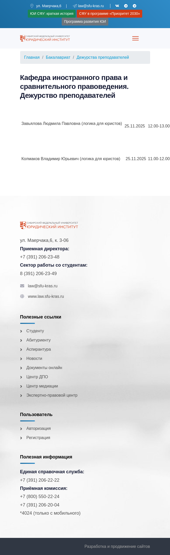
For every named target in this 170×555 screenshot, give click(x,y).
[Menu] (135, 38)
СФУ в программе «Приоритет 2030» (109, 13)
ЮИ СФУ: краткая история (51, 13)
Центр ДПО (37, 377)
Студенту (35, 331)
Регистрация (38, 437)
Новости (34, 358)
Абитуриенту (39, 340)
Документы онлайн (44, 367)
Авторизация (39, 428)
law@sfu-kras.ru (43, 286)
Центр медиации (42, 386)
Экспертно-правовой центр (52, 395)
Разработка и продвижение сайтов (117, 546)
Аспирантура (39, 349)
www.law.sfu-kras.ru (46, 296)
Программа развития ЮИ (85, 21)
